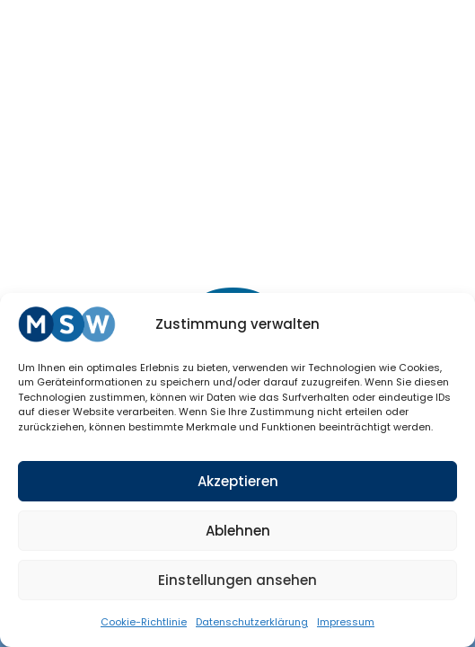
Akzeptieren (238, 481)
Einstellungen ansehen (237, 580)
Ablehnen (238, 530)
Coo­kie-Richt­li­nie (144, 622)
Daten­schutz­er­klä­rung (252, 622)
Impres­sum (345, 622)
